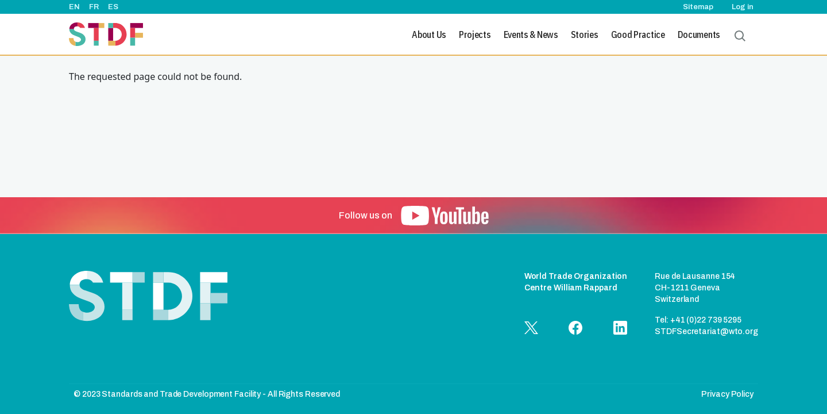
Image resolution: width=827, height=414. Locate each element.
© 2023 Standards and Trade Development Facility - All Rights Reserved (207, 394)
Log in (742, 7)
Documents (699, 34)
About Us (429, 34)
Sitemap (698, 7)
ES (113, 7)
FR (94, 7)
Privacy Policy (727, 394)
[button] (445, 215)
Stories (584, 34)
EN (74, 7)
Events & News (531, 34)
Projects (475, 34)
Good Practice (638, 34)
